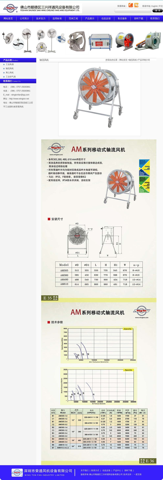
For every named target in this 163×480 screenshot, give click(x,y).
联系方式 (95, 470)
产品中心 (117, 470)
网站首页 (8, 18)
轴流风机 (10, 68)
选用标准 (57, 18)
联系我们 (155, 18)
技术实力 (40, 18)
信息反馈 (106, 18)
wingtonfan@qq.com (20, 95)
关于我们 (85, 470)
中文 (161, 6)
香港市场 (146, 6)
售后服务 (122, 18)
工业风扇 (10, 64)
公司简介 (24, 18)
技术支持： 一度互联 (132, 474)
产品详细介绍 (144, 60)
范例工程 (73, 18)
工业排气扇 (11, 77)
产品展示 (89, 18)
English (154, 6)
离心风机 (10, 72)
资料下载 (138, 18)
